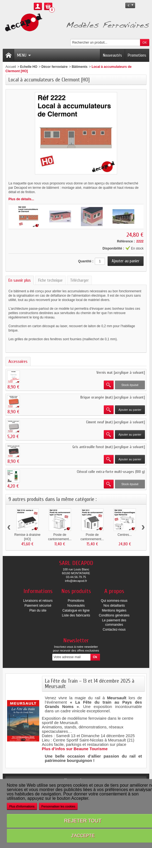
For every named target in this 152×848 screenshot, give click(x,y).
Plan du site (38, 610)
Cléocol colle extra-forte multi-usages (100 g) (111, 471)
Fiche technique (50, 280)
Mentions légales (114, 610)
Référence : (126, 241)
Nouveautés (112, 55)
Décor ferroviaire (54, 67)
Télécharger (79, 280)
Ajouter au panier (129, 409)
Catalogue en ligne (76, 610)
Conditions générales (114, 615)
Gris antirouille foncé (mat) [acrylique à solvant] (108, 447)
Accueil (10, 67)
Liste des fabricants (76, 615)
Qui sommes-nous (114, 601)
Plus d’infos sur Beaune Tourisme (75, 748)
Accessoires (18, 361)
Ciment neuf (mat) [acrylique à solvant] (115, 422)
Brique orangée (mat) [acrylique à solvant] (112, 397)
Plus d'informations (22, 806)
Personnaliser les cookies (58, 806)
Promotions (137, 55)
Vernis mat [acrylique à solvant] (120, 372)
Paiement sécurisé (38, 605)
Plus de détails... (21, 199)
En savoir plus (19, 280)
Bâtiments (79, 67)
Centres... (124, 535)
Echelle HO (28, 67)
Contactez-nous (114, 629)
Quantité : (85, 261)
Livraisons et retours (38, 601)
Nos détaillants (114, 605)
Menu (24, 55)
